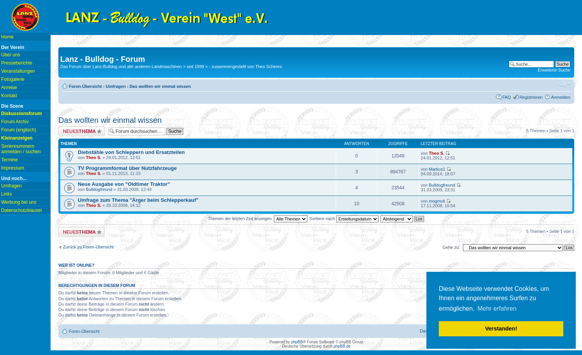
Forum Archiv (15, 121)
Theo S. (94, 157)
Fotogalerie (13, 79)
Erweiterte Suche (554, 70)
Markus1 (437, 169)
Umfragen (11, 186)
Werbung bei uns (19, 202)
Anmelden (560, 97)
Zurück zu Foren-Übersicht (88, 247)
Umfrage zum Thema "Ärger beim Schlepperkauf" (138, 200)
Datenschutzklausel (21, 210)
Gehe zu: (451, 247)
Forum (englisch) (18, 130)
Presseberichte (16, 63)
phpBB (297, 342)
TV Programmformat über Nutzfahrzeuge (127, 168)
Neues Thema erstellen (81, 131)
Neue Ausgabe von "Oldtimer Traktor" (124, 184)
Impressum (12, 168)
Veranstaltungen (18, 71)
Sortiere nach (343, 218)
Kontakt (9, 95)
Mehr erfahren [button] (497, 308)
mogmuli (437, 201)
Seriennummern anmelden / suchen (20, 148)
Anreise (9, 87)
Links (6, 194)
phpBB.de (342, 346)
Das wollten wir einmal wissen (160, 86)
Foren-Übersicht (85, 86)
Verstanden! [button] (501, 328)
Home (7, 37)
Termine (9, 160)
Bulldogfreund (99, 189)
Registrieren (530, 97)
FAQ (506, 97)
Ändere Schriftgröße (564, 84)
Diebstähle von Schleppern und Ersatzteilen (131, 152)
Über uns (10, 55)
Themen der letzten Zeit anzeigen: (257, 218)
